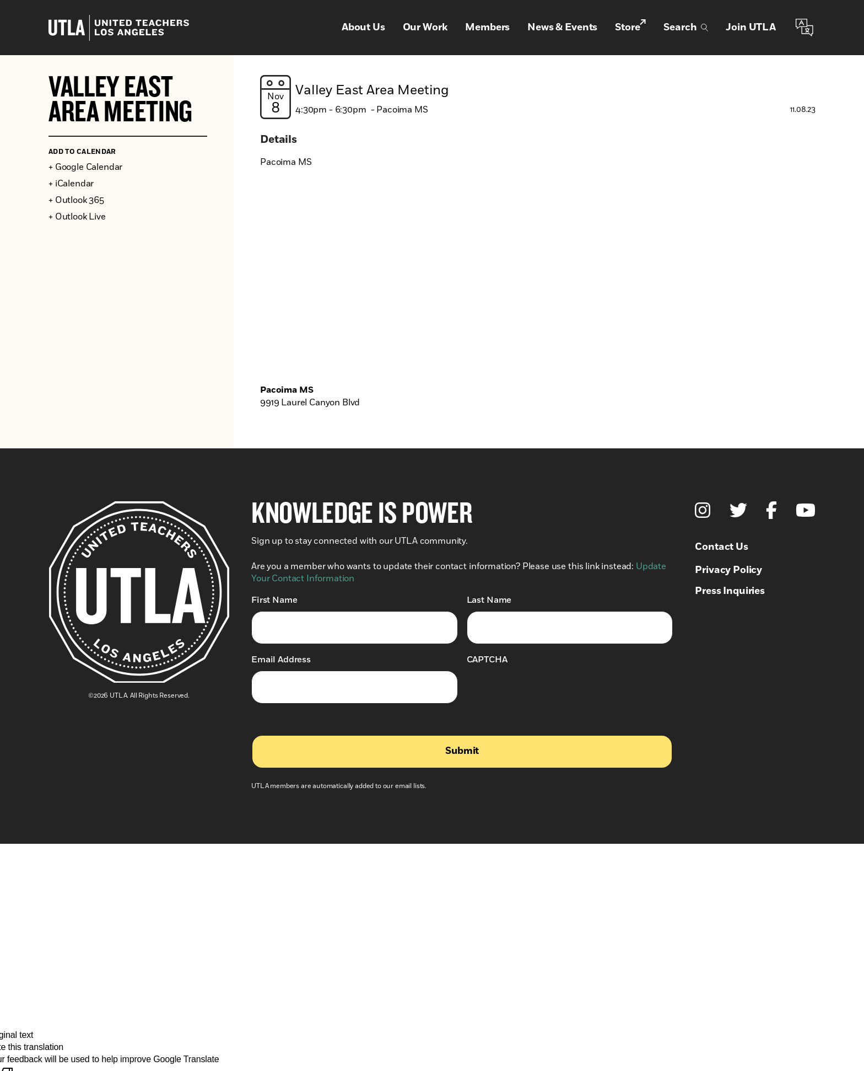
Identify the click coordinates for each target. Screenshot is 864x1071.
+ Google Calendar (85, 167)
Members (487, 27)
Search (685, 27)
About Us (363, 27)
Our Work (425, 27)
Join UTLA (751, 27)
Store (630, 27)
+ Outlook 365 (76, 200)
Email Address (281, 659)
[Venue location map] (538, 282)
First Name (274, 599)
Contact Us (721, 547)
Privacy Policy (728, 570)
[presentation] (550, 692)
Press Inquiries (730, 591)
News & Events (562, 27)
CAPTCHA (487, 660)
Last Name (489, 599)
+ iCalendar (71, 184)
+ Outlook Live (77, 217)
